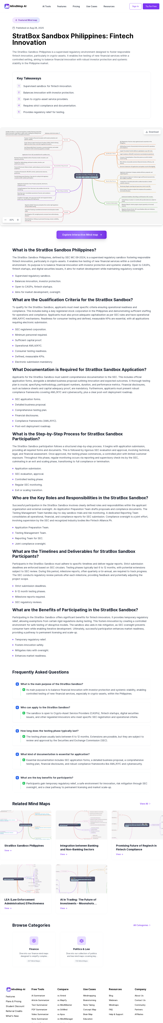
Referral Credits (14, 1011)
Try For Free (151, 6)
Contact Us (140, 1000)
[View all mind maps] (145, 803)
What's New (12, 1016)
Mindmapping (89, 995)
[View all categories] (142, 925)
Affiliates (139, 1014)
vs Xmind (61, 995)
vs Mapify (62, 1000)
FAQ (111, 1009)
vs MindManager (65, 1019)
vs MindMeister (64, 1005)
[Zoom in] (17, 219)
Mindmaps (114, 1005)
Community (140, 1005)
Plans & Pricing (13, 1001)
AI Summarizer (38, 995)
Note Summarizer (40, 1019)
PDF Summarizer (39, 1009)
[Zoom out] (5, 219)
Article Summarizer (40, 1000)
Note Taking (89, 1005)
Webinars (113, 1000)
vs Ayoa (61, 1014)
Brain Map (88, 1014)
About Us (139, 995)
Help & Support (116, 1014)
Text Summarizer (39, 1005)
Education (88, 1019)
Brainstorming (89, 1000)
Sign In (135, 6)
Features (61, 6)
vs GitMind (62, 1009)
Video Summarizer (40, 1014)
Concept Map (89, 1009)
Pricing (76, 6)
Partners (139, 1009)
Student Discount (15, 1006)
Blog (111, 995)
